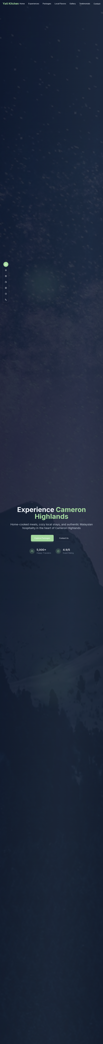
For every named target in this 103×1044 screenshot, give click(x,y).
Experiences (33, 3)
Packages (47, 3)
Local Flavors (60, 3)
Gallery (73, 3)
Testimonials (84, 4)
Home (22, 3)
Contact (97, 3)
